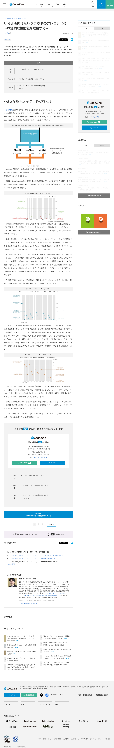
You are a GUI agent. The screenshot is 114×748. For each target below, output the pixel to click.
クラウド (7, 39)
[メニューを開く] (4, 4)
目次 (54, 63)
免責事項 (66, 739)
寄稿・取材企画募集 (85, 695)
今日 (86, 28)
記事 (41, 4)
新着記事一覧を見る (94, 195)
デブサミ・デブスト (52, 4)
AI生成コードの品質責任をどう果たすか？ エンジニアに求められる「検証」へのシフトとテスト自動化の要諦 (21, 667)
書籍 (64, 4)
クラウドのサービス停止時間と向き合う (32, 86)
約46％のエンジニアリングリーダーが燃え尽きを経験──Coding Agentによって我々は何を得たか (21, 638)
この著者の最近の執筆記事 (28, 603)
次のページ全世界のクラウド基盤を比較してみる (38, 515)
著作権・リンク (47, 739)
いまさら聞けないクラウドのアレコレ (31, 69)
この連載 (9, 110)
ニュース (34, 4)
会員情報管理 (57, 739)
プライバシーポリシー (96, 739)
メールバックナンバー (38, 457)
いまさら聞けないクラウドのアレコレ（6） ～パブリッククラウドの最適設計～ (36, 555)
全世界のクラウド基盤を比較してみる (31, 79)
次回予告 (21, 89)
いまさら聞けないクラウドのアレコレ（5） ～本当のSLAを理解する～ (33, 558)
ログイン (52, 463)
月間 (102, 28)
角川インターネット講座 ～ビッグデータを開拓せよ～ (43, 595)
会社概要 (73, 739)
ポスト (63, 40)
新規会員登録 (24, 463)
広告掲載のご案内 (102, 695)
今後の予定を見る (94, 232)
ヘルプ (39, 739)
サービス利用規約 (83, 739)
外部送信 (107, 739)
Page (10, 79)
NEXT (51, 524)
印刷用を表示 (10, 543)
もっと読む (11, 564)
